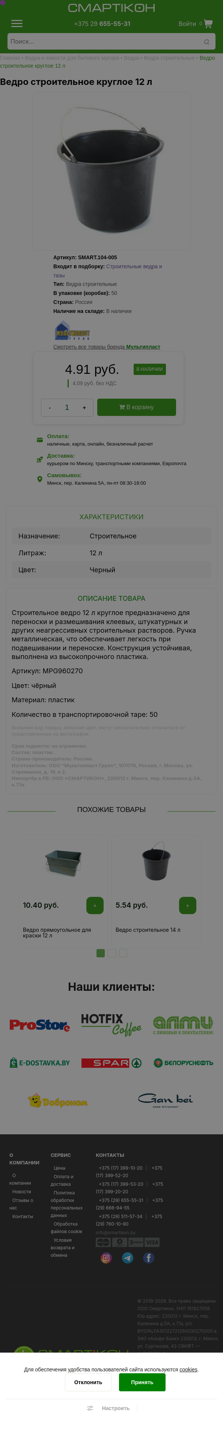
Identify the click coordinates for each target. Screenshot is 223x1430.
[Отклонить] (88, 1382)
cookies (188, 1370)
